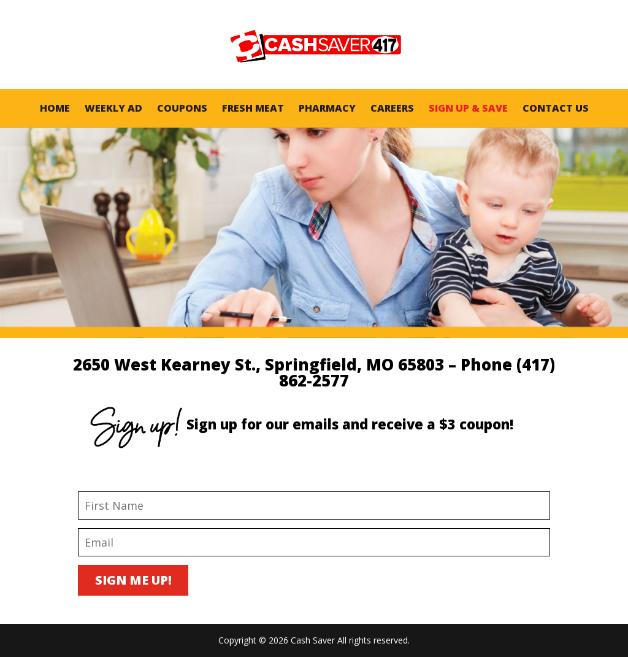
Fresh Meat (253, 108)
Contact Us (556, 108)
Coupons (182, 108)
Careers (392, 108)
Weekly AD (113, 108)
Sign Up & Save (468, 108)
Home (55, 108)
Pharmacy (327, 108)
